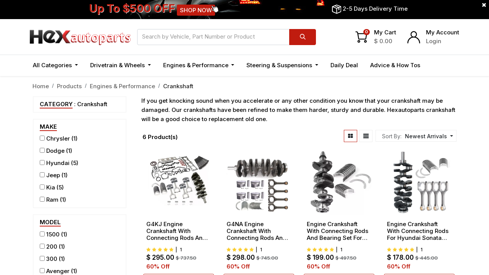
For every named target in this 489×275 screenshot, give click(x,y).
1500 (53, 234)
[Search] (302, 37)
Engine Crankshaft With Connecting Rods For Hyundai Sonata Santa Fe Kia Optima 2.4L (418, 231)
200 (51, 246)
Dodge (55, 150)
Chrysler (58, 138)
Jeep (53, 175)
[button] (428, 136)
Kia (50, 187)
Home (40, 86)
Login (433, 41)
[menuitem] (344, 65)
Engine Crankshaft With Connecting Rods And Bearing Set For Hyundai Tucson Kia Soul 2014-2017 (337, 231)
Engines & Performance (122, 86)
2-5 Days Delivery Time (375, 8)
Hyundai (58, 163)
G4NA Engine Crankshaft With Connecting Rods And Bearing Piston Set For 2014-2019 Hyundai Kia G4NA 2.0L (259, 231)
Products (69, 86)
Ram (52, 199)
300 (51, 258)
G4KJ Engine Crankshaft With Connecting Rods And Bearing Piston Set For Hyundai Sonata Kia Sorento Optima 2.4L (176, 231)
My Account (442, 32)
